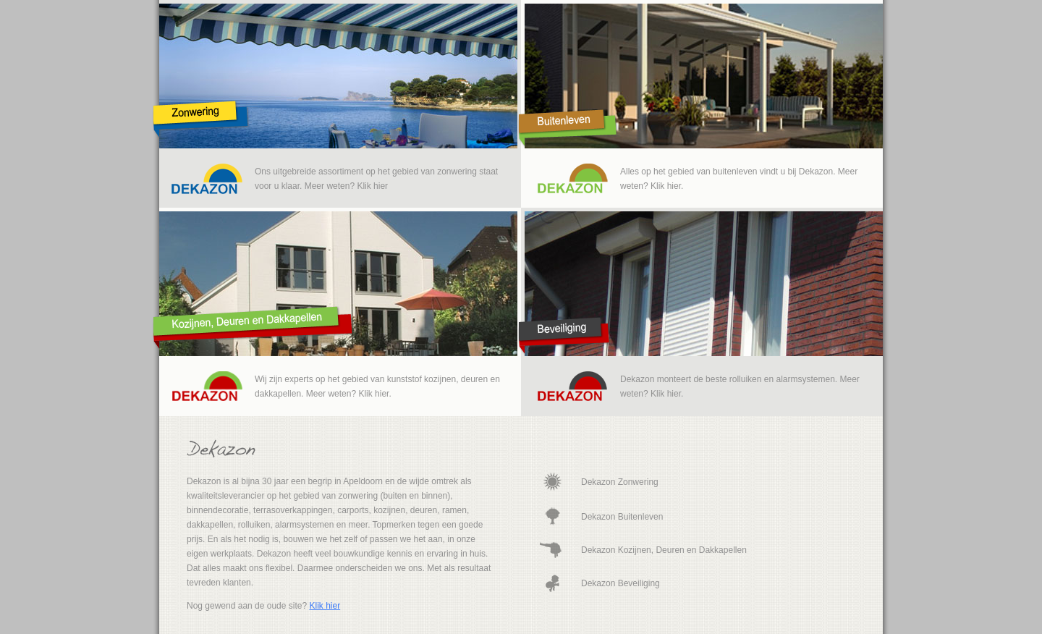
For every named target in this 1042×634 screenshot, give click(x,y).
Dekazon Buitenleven (622, 517)
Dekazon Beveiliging (620, 583)
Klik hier (324, 606)
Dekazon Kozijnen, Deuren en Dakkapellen (664, 550)
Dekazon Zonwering (619, 482)
